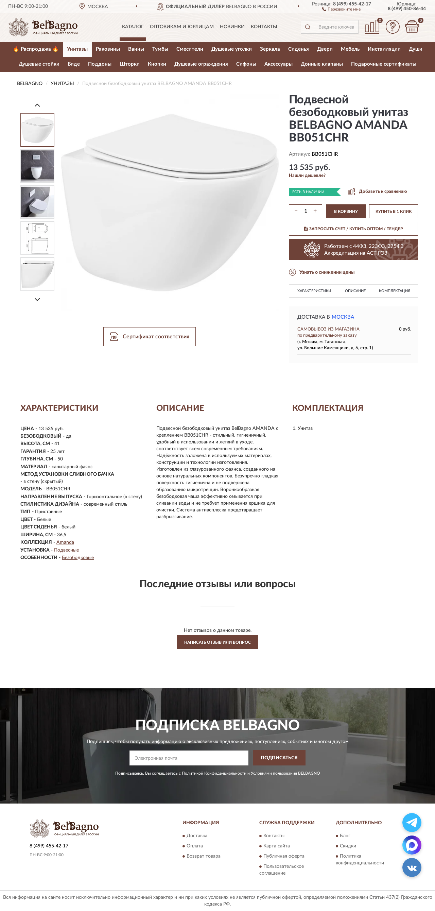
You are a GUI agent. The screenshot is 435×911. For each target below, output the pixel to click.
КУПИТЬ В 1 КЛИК (394, 211)
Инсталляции (384, 49)
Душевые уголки (231, 49)
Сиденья (298, 49)
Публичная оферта (283, 856)
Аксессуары (278, 64)
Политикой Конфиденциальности (214, 773)
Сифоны (246, 64)
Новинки (232, 26)
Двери (325, 49)
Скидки (348, 846)
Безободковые (78, 557)
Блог (345, 836)
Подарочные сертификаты (383, 64)
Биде (74, 64)
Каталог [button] (133, 26)
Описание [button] (355, 291)
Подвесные (66, 550)
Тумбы (160, 49)
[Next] (37, 299)
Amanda (65, 542)
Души (415, 49)
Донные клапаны (322, 64)
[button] (341, 9)
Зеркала (270, 49)
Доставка (197, 836)
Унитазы (77, 49)
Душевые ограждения (201, 64)
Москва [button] (343, 317)
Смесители (189, 49)
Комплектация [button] (394, 291)
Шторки (130, 64)
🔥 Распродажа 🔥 (36, 49)
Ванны (136, 49)
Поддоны (99, 64)
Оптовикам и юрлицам (182, 26)
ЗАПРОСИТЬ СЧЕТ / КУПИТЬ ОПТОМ (353, 229)
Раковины (108, 49)
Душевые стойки (39, 64)
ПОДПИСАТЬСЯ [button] (279, 758)
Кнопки (157, 64)
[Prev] (37, 105)
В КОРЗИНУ (346, 211)
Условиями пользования (274, 773)
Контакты (264, 26)
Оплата (195, 846)
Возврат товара (204, 856)
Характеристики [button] (314, 291)
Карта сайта (276, 846)
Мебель (350, 49)
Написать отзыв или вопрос (217, 642)
